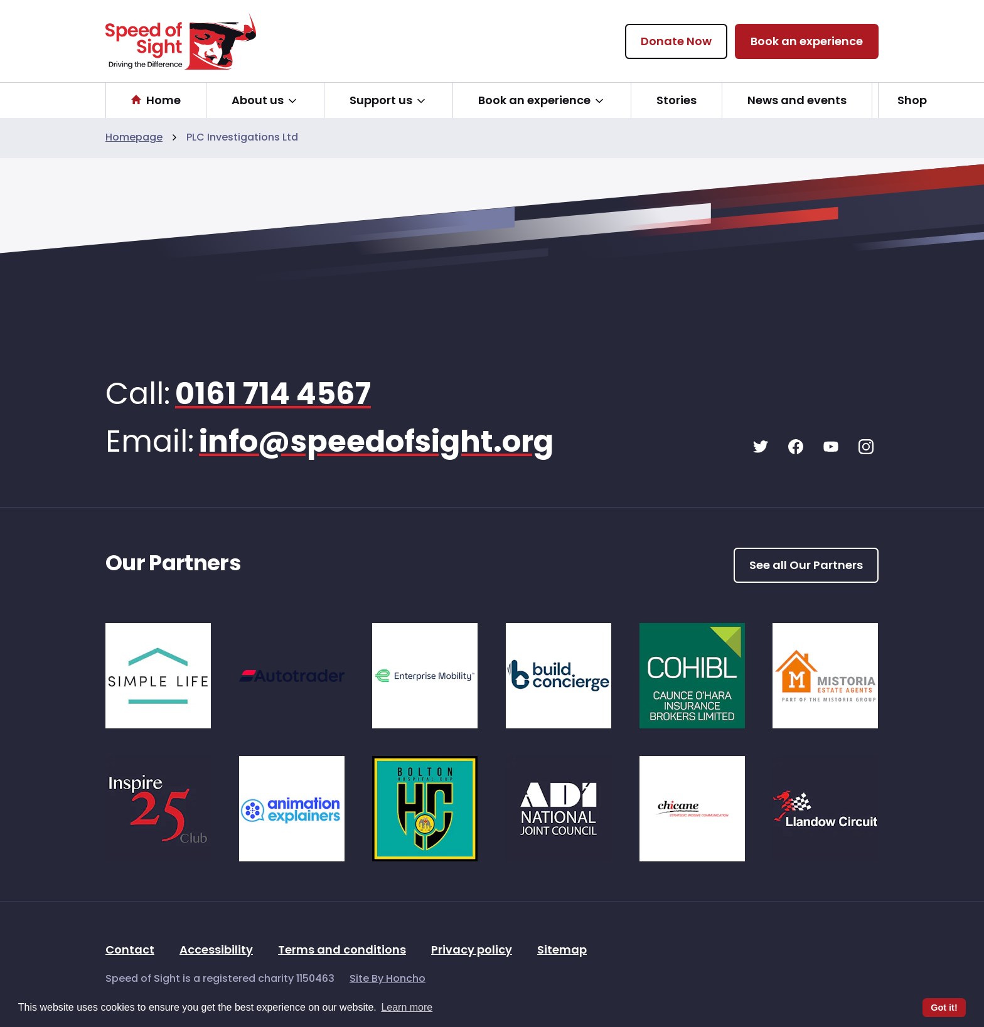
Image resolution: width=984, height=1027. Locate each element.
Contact (129, 951)
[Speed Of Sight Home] (180, 41)
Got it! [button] (944, 1008)
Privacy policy (471, 951)
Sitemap (562, 951)
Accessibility (216, 951)
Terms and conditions (342, 951)
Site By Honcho (387, 979)
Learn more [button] (406, 1007)
